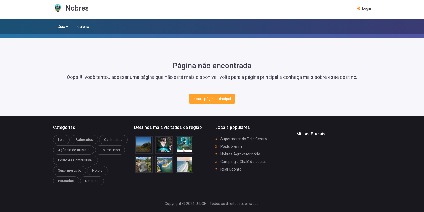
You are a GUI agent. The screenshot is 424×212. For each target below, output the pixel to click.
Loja (61, 140)
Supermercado (69, 170)
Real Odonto (228, 169)
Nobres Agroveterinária (237, 154)
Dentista (92, 181)
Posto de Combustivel (75, 160)
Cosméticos (110, 150)
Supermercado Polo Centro (241, 139)
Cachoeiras (113, 140)
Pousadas (66, 181)
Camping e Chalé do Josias (240, 161)
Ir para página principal (212, 99)
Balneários (84, 140)
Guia (63, 27)
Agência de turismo (73, 150)
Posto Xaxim (228, 146)
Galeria (83, 26)
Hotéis (97, 170)
